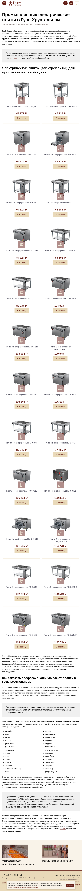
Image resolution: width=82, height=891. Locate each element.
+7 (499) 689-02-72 (65, 3)
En (71, 3)
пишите (13, 58)
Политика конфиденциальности (71, 881)
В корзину (21, 118)
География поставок (25, 24)
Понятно (70, 885)
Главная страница (9, 24)
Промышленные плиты (42, 24)
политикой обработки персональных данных (23, 887)
